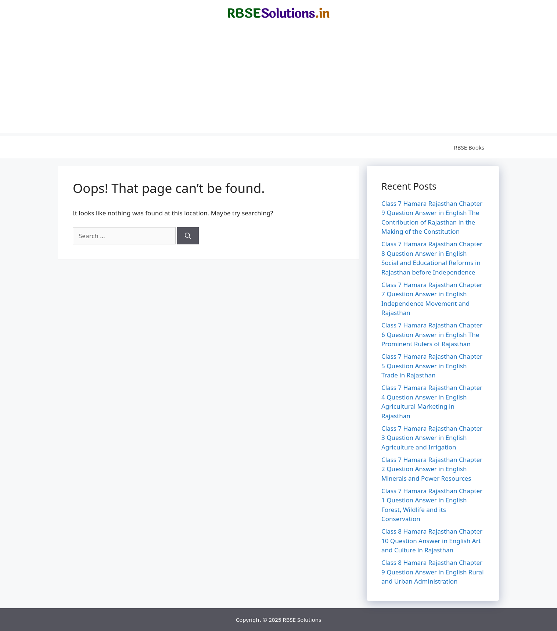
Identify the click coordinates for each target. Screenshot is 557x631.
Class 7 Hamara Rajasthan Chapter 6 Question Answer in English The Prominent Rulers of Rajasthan (431, 334)
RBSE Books (469, 147)
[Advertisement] (278, 81)
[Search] (188, 236)
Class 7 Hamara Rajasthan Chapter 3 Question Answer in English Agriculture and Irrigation (431, 437)
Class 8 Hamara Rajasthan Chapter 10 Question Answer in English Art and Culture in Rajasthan (431, 540)
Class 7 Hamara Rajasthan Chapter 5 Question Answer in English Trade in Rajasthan (431, 365)
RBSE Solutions (302, 619)
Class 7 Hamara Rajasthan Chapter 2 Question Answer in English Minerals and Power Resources (431, 469)
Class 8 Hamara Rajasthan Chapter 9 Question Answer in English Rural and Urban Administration (432, 571)
